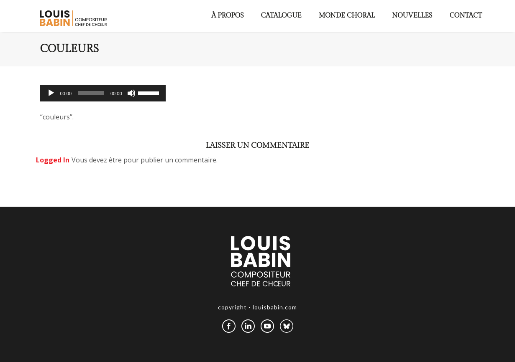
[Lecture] (51, 93)
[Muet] (131, 93)
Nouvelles (412, 16)
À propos (228, 16)
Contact (465, 16)
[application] (103, 93)
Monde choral (347, 16)
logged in (52, 160)
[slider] (91, 93)
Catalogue (281, 16)
